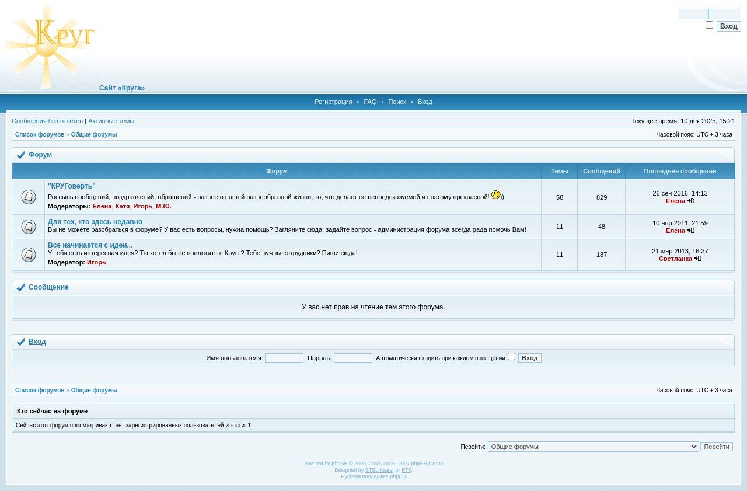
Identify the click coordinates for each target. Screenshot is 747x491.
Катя (123, 206)
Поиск (397, 101)
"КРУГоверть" (72, 186)
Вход (425, 101)
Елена (101, 206)
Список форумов (40, 134)
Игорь (143, 206)
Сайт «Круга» (122, 88)
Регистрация (333, 101)
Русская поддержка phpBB (373, 476)
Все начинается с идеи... (90, 245)
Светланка (675, 258)
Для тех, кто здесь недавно (95, 222)
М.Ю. (164, 206)
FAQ (370, 101)
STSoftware (379, 470)
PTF (406, 470)
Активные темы (111, 120)
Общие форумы (94, 134)
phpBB (339, 463)
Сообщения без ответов (47, 120)
